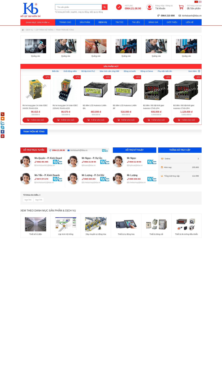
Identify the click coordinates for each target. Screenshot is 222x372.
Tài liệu (136, 22)
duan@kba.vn (89, 165)
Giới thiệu (172, 22)
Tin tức (119, 22)
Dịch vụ (103, 22)
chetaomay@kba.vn (91, 182)
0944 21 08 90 (134, 162)
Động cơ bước (130, 71)
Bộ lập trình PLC (88, 71)
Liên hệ (189, 22)
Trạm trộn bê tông (65, 30)
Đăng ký (169, 6)
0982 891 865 (41, 162)
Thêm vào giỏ (35, 120)
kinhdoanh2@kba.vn (44, 182)
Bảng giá (153, 22)
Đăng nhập (159, 6)
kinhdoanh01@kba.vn (45, 165)
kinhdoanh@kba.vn (192, 15)
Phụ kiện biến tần (165, 71)
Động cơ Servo (147, 71)
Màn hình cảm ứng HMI (109, 71)
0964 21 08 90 (89, 162)
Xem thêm (194, 71)
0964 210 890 (168, 15)
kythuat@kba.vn (135, 165)
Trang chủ (65, 22)
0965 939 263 (88, 179)
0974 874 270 (41, 179)
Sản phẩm (85, 22)
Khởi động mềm (70, 71)
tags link (28, 200)
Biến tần (55, 71)
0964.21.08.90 (133, 8)
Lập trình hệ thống (44, 30)
